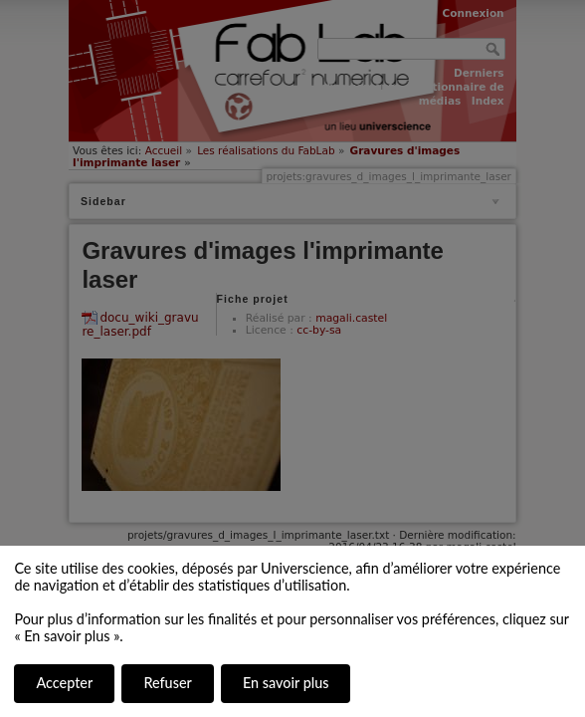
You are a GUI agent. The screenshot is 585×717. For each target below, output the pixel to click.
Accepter (64, 682)
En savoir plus (285, 682)
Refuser (167, 682)
